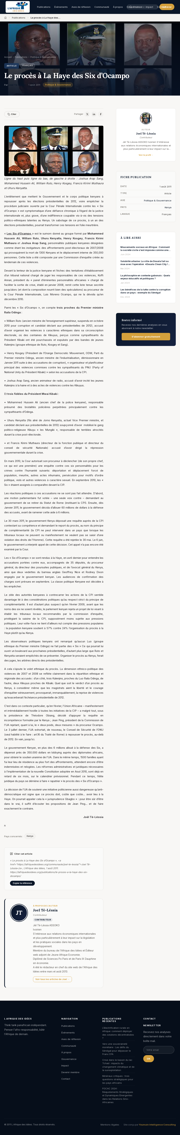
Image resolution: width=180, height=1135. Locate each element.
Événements (61, 6)
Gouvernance (68, 1059)
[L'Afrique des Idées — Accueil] (18, 7)
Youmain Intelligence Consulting (157, 1124)
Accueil (8, 57)
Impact (65, 1065)
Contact (161, 6)
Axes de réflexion (81, 6)
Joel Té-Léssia (17, 84)
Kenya (30, 836)
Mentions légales (110, 1124)
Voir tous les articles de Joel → (52, 979)
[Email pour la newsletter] (158, 1050)
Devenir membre (70, 1072)
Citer (12, 114)
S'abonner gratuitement (146, 336)
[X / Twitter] (87, 114)
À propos (118, 6)
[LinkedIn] (94, 114)
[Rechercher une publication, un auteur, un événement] (142, 7)
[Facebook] (100, 114)
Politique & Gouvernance (58, 84)
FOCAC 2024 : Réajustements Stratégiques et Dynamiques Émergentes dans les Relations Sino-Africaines (117, 1095)
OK (148, 1058)
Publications (43, 6)
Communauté (101, 6)
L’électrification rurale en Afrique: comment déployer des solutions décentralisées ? (118, 1033)
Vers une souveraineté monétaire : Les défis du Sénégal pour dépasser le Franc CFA (116, 1049)
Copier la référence (22, 883)
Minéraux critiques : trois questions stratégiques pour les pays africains (117, 1079)
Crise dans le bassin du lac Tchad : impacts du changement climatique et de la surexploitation (118, 1065)
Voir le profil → (146, 155)
